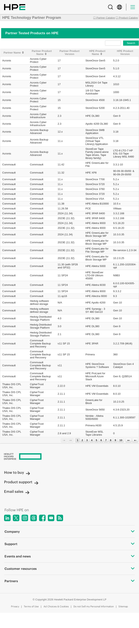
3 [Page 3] (87, 440)
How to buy (17, 472)
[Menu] (132, 7)
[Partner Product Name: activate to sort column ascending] (42, 53)
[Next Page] (129, 440)
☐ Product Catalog (127, 17)
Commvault (9, 164)
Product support (21, 482)
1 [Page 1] (77, 440)
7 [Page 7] (106, 440)
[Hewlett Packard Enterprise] (69, 456)
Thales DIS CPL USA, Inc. (11, 386)
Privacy (15, 606)
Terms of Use (31, 606)
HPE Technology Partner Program (31, 18)
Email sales (17, 491)
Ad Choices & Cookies (56, 606)
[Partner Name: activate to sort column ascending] (14, 53)
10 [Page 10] (120, 440)
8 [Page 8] (110, 440)
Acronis (6, 60)
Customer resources (69, 569)
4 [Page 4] (91, 440)
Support (69, 544)
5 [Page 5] (96, 440)
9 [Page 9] (115, 440)
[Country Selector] (119, 7)
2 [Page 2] (82, 440)
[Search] (110, 7)
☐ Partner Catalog (104, 17)
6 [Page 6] (101, 440)
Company (69, 531)
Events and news (69, 556)
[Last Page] (135, 440)
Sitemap (123, 606)
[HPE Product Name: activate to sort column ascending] (97, 53)
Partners (69, 581)
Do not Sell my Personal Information (93, 606)
